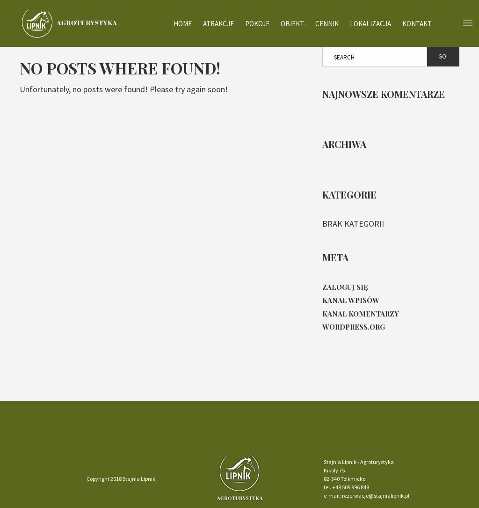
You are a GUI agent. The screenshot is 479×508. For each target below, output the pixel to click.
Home (183, 23)
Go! (443, 56)
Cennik (327, 23)
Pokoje (257, 23)
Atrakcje (218, 23)
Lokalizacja (370, 23)
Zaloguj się (345, 287)
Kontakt (417, 23)
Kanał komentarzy (360, 313)
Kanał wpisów (350, 300)
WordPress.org (353, 326)
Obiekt (292, 23)
